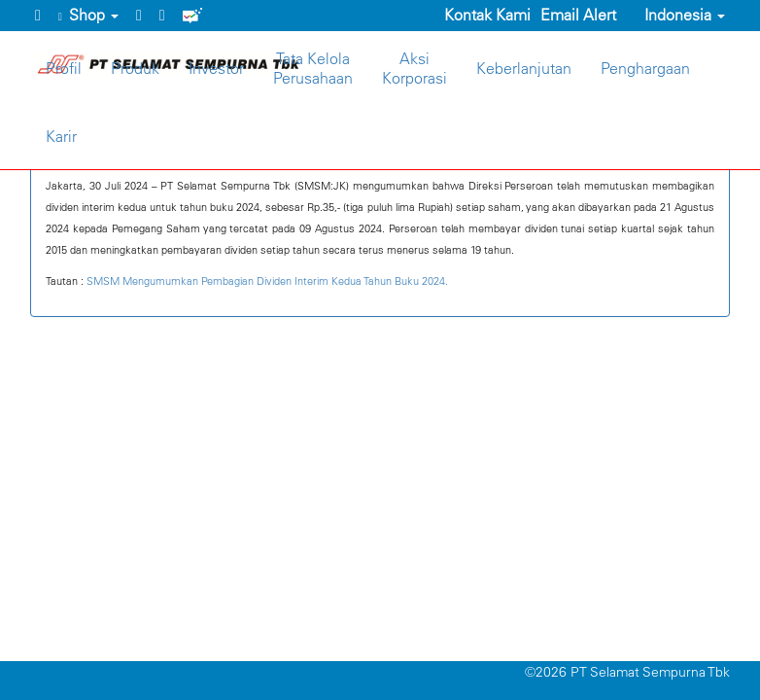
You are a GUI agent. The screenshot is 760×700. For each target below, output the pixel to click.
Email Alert (578, 14)
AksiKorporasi (414, 68)
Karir (61, 136)
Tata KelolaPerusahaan (313, 68)
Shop (88, 14)
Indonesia (675, 14)
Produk (135, 68)
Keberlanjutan (523, 68)
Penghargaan (645, 68)
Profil (64, 68)
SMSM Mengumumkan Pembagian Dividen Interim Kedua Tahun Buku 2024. (267, 280)
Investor (216, 68)
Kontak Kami (487, 14)
